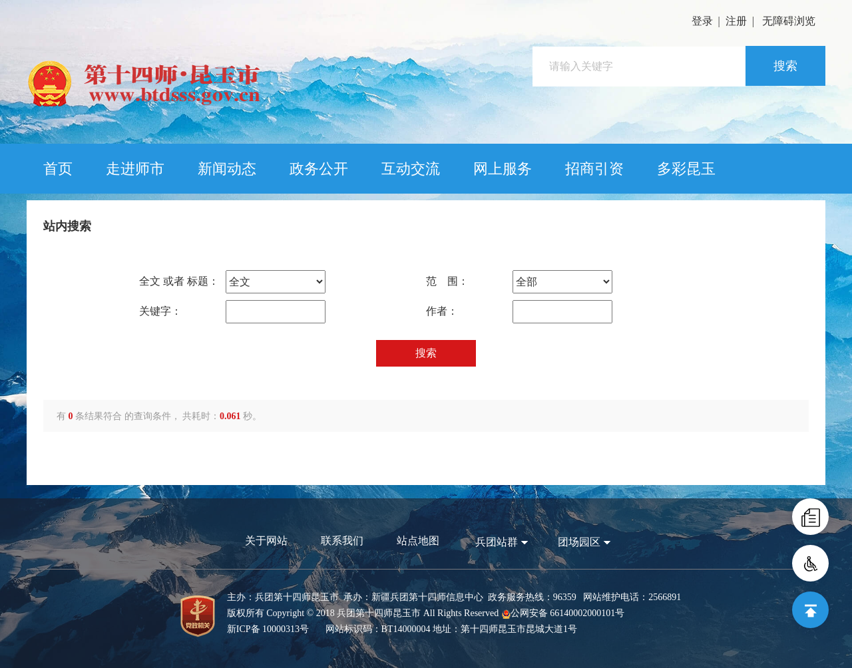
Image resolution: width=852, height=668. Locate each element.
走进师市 (135, 168)
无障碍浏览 (788, 21)
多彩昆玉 (686, 168)
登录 (702, 21)
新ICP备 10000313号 (268, 629)
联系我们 (342, 540)
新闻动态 (227, 168)
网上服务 (502, 168)
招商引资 (594, 168)
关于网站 (266, 540)
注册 (736, 21)
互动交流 (410, 168)
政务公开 (319, 168)
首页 (58, 168)
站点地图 (418, 540)
